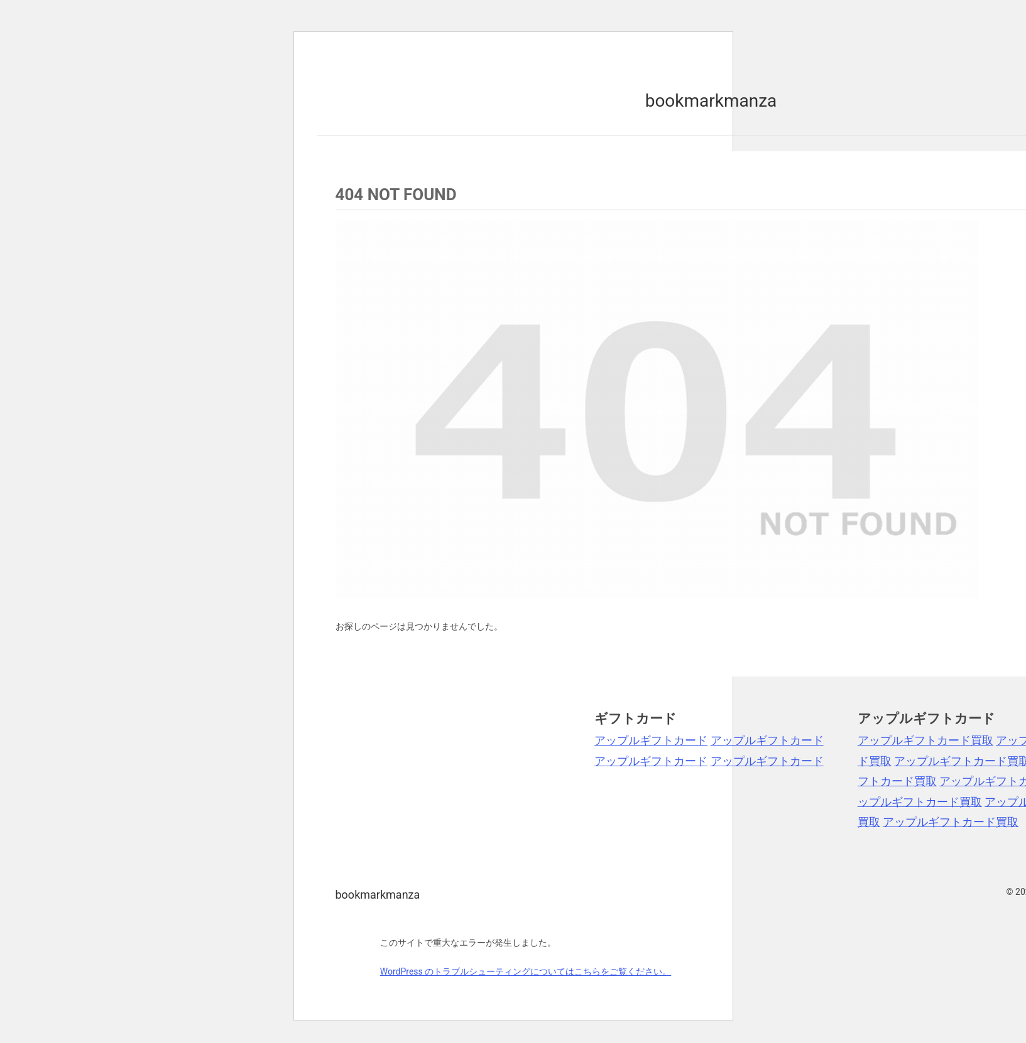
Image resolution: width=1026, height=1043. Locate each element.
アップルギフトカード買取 (925, 740)
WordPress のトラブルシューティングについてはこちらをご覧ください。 (526, 971)
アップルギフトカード (650, 740)
